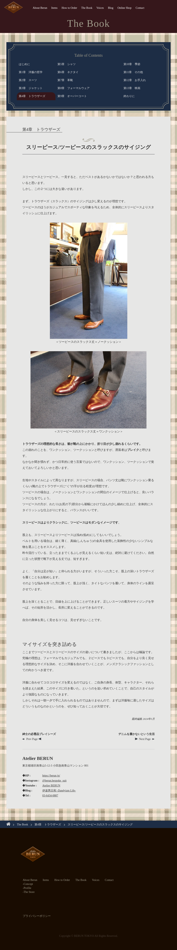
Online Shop (125, 7)
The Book (86, 7)
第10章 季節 (132, 64)
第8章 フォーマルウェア (73, 88)
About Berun (40, 7)
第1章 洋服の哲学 (31, 72)
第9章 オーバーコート (72, 96)
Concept (28, 884)
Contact (140, 7)
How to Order (69, 7)
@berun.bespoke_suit (54, 780)
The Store (29, 892)
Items (54, 7)
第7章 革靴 (65, 80)
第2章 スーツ (28, 80)
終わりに (129, 96)
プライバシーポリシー (37, 915)
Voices (100, 7)
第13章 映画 (132, 88)
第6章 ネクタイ (67, 72)
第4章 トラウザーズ (32, 96)
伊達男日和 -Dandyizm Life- (59, 790)
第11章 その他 (133, 72)
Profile (27, 888)
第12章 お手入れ (135, 80)
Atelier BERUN (51, 785)
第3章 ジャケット (31, 88)
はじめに (24, 64)
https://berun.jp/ (51, 775)
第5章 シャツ (66, 64)
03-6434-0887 (50, 795)
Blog (110, 7)
